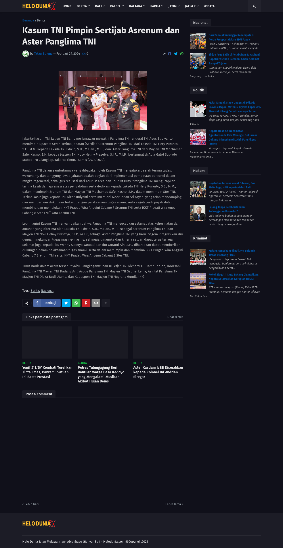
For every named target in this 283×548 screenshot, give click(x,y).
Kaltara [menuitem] (135, 6)
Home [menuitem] (67, 6)
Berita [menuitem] (82, 6)
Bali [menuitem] (98, 6)
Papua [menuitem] (155, 6)
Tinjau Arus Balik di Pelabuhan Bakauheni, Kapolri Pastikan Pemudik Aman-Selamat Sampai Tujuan (234, 59)
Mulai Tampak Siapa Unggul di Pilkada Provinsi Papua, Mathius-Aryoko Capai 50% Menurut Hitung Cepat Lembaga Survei (235, 107)
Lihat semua (175, 316)
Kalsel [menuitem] (115, 6)
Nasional (47, 291)
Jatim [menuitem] (172, 6)
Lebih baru (32, 504)
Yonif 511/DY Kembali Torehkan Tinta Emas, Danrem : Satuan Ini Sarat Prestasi (47, 372)
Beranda (28, 20)
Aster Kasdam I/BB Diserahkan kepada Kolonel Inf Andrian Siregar (158, 372)
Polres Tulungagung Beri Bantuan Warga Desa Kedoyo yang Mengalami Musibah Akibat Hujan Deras (101, 374)
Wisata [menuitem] (209, 6)
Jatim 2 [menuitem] (190, 6)
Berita (41, 20)
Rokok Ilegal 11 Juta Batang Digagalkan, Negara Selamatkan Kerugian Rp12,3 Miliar (233, 279)
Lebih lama (173, 504)
